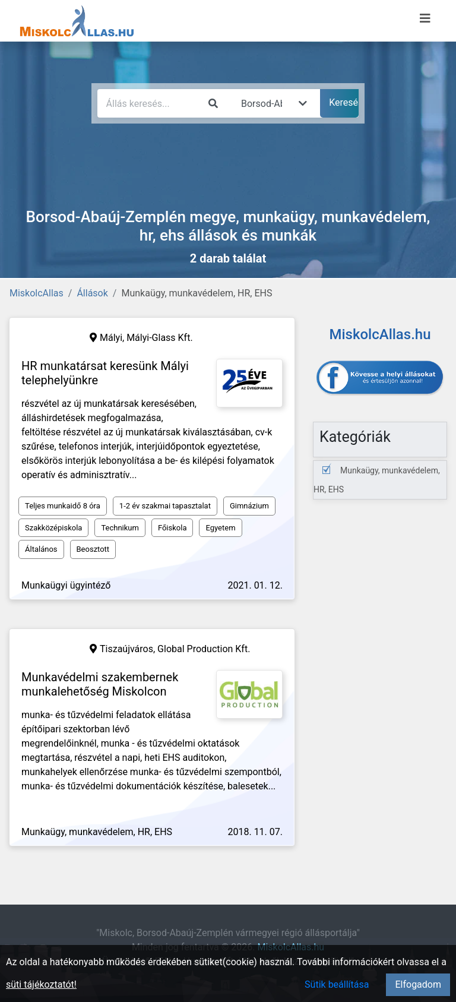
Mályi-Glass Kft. (159, 337)
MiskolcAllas (37, 293)
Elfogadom (418, 984)
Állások (92, 293)
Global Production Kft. (203, 649)
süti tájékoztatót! (41, 984)
